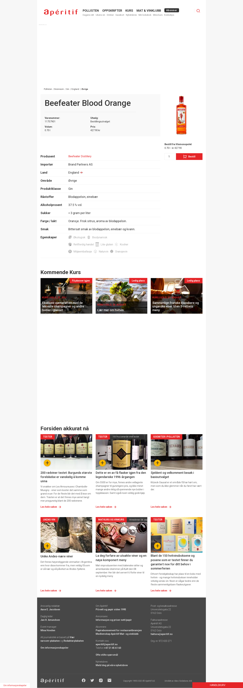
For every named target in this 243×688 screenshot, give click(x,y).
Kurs (129, 10)
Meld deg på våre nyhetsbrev (112, 665)
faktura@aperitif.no (162, 634)
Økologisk (79, 237)
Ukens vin (100, 15)
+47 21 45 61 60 (112, 648)
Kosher (124, 244)
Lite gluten (107, 244)
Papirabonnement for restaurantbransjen (119, 630)
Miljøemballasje (82, 251)
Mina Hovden (47, 630)
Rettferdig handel (83, 244)
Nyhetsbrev (131, 15)
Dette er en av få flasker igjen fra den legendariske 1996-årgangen (121, 475)
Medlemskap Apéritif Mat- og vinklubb (117, 634)
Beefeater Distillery (79, 156)
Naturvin (103, 251)
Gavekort (119, 15)
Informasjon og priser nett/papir (114, 620)
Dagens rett (88, 15)
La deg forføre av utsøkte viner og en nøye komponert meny (121, 558)
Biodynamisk (99, 237)
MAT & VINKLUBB (149, 10)
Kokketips (169, 15)
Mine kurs (158, 15)
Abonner (171, 10)
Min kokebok (145, 15)
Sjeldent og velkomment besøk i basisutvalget (172, 475)
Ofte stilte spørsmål (107, 654)
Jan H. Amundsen (50, 620)
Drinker (110, 15)
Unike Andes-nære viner (56, 556)
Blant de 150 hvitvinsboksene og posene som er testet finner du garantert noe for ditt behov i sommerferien (173, 562)
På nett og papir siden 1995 (111, 609)
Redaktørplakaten (74, 640)
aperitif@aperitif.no (107, 644)
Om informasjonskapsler (54, 647)
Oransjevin (121, 251)
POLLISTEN (91, 10)
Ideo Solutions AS (183, 681)
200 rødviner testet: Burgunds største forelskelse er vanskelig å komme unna (66, 477)
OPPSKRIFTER (112, 10)
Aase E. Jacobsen (50, 609)
